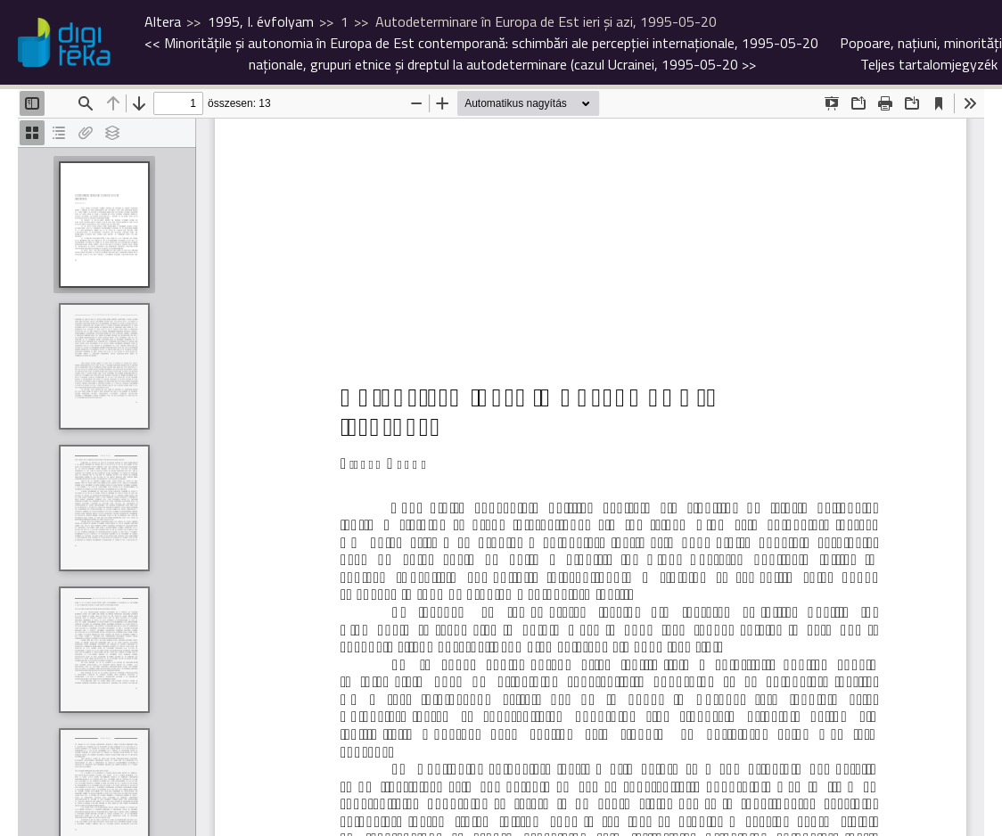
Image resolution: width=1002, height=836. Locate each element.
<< (481, 42)
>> (625, 53)
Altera (162, 21)
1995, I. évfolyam (261, 21)
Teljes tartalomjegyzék (929, 64)
